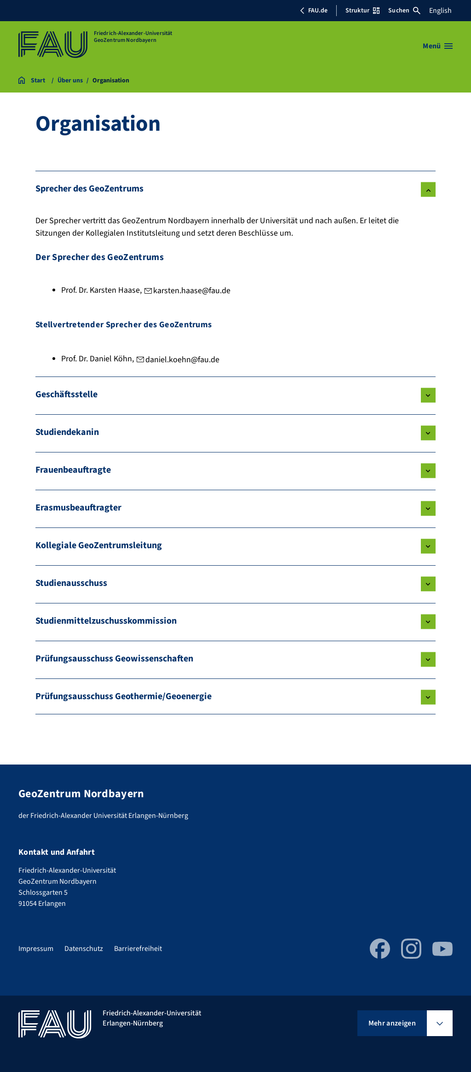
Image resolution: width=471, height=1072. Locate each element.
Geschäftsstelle (66, 394)
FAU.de (313, 10)
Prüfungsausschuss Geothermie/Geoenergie (123, 696)
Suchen (404, 10)
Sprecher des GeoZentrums (89, 188)
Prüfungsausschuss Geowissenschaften (114, 658)
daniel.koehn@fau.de (182, 359)
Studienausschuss (71, 583)
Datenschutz (83, 949)
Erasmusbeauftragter (78, 507)
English (440, 11)
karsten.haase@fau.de (191, 290)
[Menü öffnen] (438, 46)
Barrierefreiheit (138, 949)
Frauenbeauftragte (73, 470)
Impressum (35, 949)
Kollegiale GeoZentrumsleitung (98, 545)
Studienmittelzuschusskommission (106, 620)
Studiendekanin (67, 432)
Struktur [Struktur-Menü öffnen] (362, 10)
